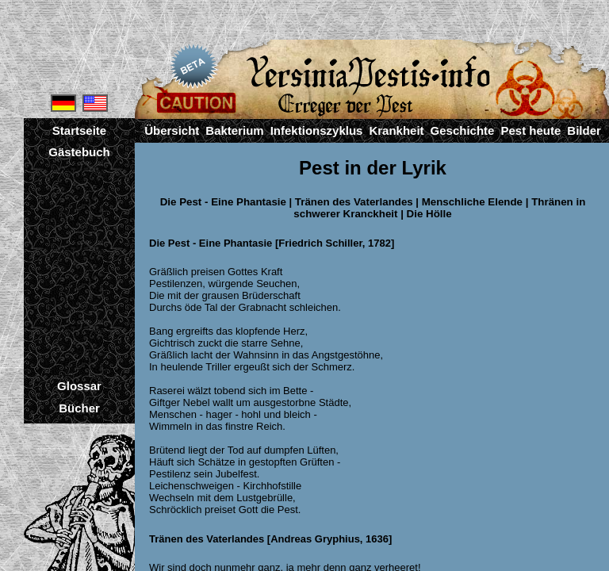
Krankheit (396, 130)
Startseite (79, 130)
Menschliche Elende (472, 202)
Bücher (79, 408)
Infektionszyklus (316, 130)
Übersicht (171, 130)
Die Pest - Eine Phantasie (223, 202)
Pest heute (530, 130)
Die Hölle (429, 214)
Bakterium (234, 130)
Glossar (79, 386)
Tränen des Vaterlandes (354, 202)
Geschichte (463, 130)
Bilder (584, 130)
